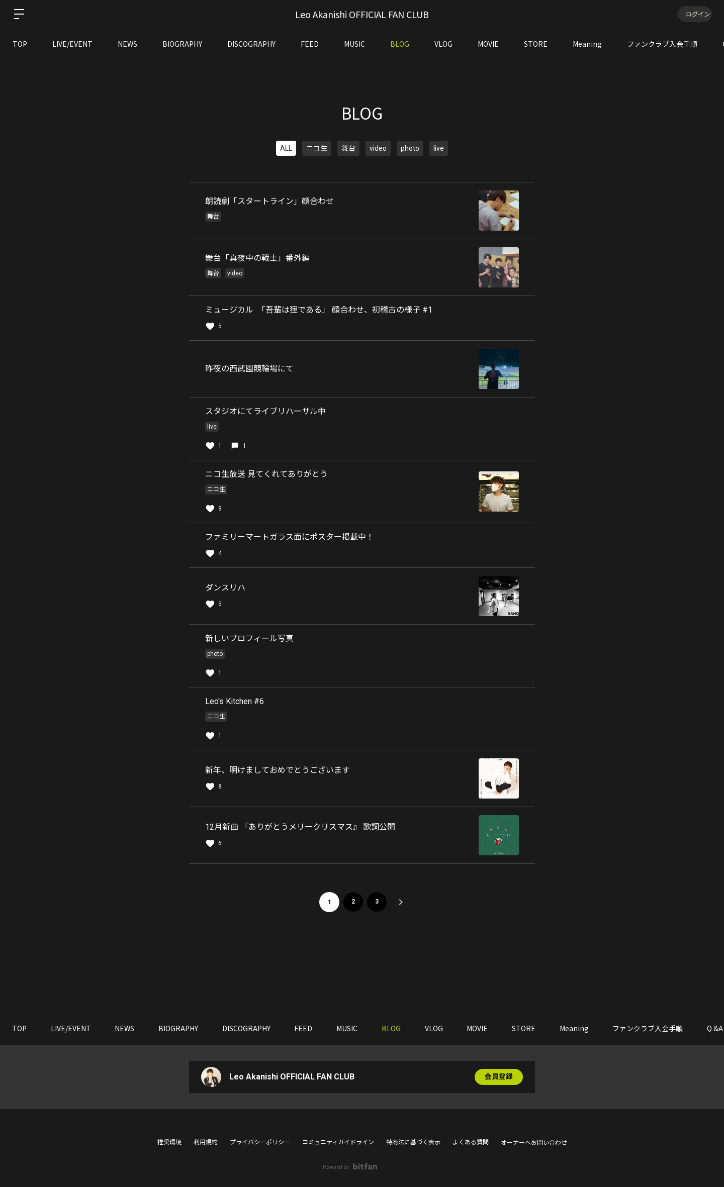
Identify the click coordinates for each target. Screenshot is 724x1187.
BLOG (399, 44)
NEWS (127, 44)
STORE (536, 44)
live (438, 148)
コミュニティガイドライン (338, 1142)
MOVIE (488, 44)
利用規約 (206, 1142)
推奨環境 (169, 1142)
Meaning (587, 44)
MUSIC (354, 44)
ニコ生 (316, 148)
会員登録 (499, 1077)
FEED (310, 44)
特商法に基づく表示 (413, 1142)
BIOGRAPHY (182, 44)
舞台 (348, 148)
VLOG (443, 44)
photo (410, 148)
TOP (20, 44)
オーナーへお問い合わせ (534, 1143)
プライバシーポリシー (260, 1142)
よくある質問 (470, 1142)
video (378, 148)
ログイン (694, 14)
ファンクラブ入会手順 (662, 44)
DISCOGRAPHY (251, 44)
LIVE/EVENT (72, 44)
